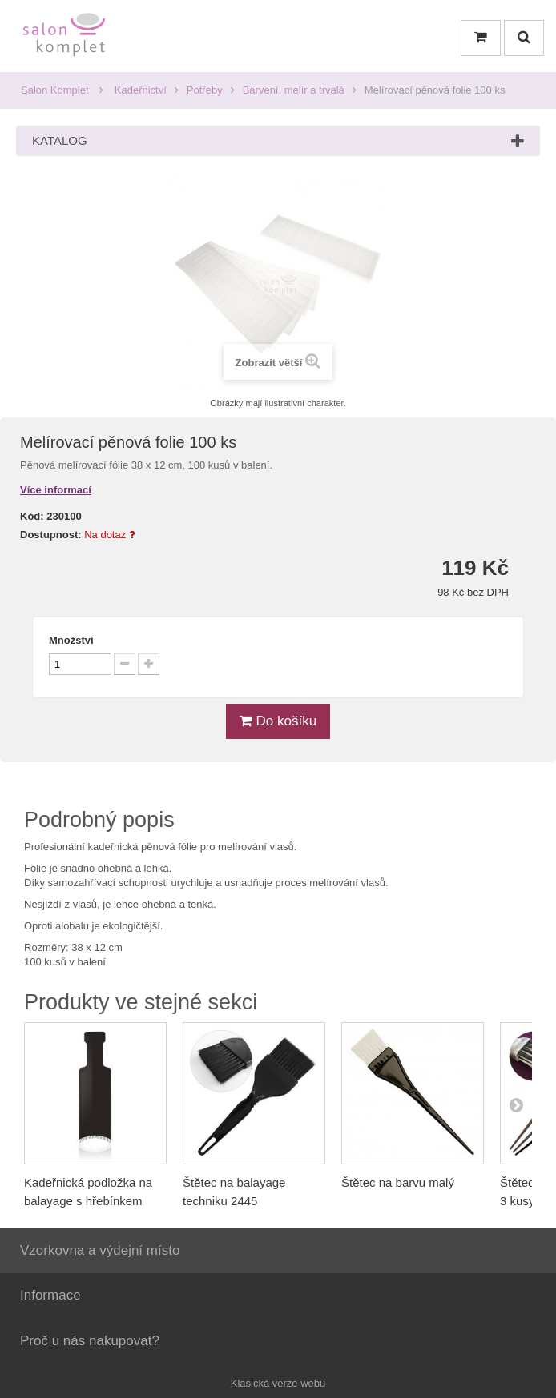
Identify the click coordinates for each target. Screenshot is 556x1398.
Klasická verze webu (278, 1383)
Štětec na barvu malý (397, 1182)
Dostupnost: (51, 535)
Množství (71, 640)
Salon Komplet (55, 90)
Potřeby (205, 90)
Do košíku (278, 721)
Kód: (32, 516)
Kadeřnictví (141, 90)
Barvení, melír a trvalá (293, 90)
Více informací (55, 490)
